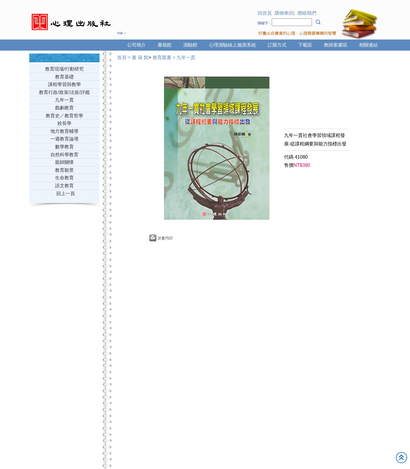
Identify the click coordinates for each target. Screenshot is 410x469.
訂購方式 (277, 44)
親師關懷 (64, 162)
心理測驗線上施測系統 (232, 44)
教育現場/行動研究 (64, 68)
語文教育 (64, 185)
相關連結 (368, 44)
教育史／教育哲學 (64, 115)
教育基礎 (64, 76)
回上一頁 (65, 193)
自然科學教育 (64, 154)
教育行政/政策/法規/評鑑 (64, 92)
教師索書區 (335, 44)
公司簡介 (136, 44)
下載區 (305, 44)
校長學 (64, 123)
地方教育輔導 (64, 131)
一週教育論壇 (64, 138)
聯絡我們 (307, 13)
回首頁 (265, 13)
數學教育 (64, 146)
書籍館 (165, 44)
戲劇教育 (64, 107)
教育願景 (64, 170)
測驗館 (190, 44)
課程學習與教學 (64, 84)
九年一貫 (64, 99)
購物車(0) (285, 13)
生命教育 (64, 177)
